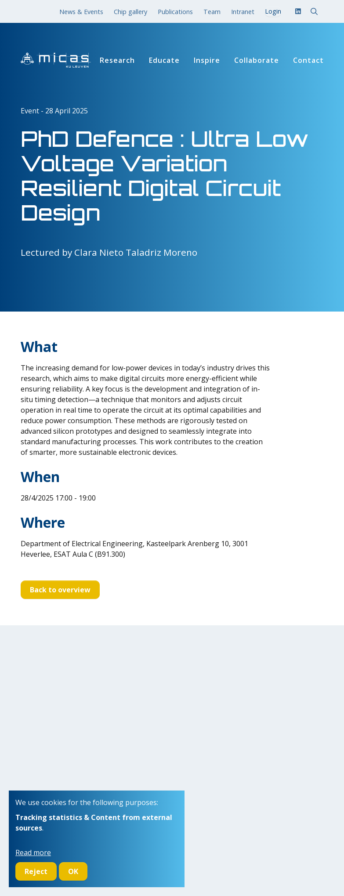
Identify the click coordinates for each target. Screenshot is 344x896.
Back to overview (60, 590)
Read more (33, 852)
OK (73, 871)
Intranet (242, 11)
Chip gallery (130, 11)
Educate (164, 60)
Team (212, 11)
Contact (308, 60)
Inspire (207, 60)
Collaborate (256, 60)
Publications (175, 11)
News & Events (81, 11)
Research (117, 60)
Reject (36, 871)
